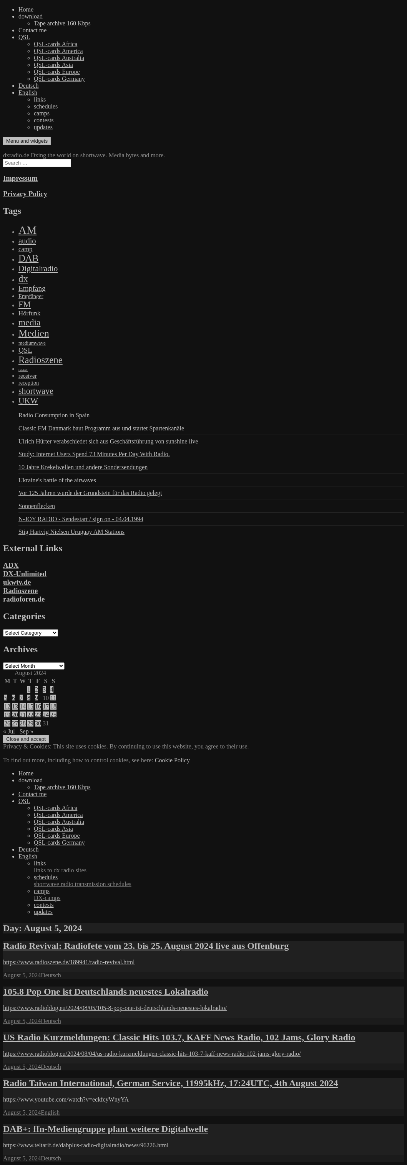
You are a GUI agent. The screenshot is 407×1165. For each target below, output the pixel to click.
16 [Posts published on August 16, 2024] (38, 706)
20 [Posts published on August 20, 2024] (15, 715)
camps (42, 113)
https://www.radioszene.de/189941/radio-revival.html (69, 962)
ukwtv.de (17, 582)
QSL (24, 37)
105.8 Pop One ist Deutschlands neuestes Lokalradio (105, 992)
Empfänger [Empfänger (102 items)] (30, 296)
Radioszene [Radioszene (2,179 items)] (40, 360)
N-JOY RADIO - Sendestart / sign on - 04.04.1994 (80, 519)
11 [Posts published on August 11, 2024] (53, 698)
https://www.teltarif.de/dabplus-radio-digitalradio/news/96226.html (85, 1145)
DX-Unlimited (25, 574)
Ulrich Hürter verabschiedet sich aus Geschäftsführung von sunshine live (108, 441)
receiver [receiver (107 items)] (27, 376)
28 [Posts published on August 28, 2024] (23, 723)
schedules (46, 106)
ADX (11, 565)
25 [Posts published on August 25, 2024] (53, 715)
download (30, 16)
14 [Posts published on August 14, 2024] (23, 706)
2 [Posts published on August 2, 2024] (36, 689)
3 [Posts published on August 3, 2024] (44, 689)
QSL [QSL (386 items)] (25, 350)
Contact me (32, 30)
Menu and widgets (27, 141)
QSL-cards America (58, 51)
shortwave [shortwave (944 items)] (35, 391)
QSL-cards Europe (57, 71)
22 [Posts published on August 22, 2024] (30, 715)
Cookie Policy (172, 760)
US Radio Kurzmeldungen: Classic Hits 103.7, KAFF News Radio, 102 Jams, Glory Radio (179, 1037)
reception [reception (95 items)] (28, 383)
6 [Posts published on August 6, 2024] (13, 698)
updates (43, 127)
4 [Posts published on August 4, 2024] (51, 689)
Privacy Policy (25, 194)
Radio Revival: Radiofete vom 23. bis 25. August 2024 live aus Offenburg (146, 946)
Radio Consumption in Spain (54, 415)
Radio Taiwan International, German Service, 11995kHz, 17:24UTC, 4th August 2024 (170, 1083)
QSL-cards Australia (59, 58)
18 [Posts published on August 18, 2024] (53, 706)
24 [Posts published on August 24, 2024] (46, 715)
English (27, 92)
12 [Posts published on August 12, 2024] (7, 706)
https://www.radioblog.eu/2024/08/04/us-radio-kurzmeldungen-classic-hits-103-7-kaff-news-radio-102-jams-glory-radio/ (152, 1053)
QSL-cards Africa (55, 44)
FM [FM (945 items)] (24, 304)
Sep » (26, 731)
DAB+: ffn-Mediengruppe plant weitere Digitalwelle (105, 1129)
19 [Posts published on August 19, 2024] (7, 715)
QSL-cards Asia (53, 65)
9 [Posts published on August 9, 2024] (36, 698)
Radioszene (20, 591)
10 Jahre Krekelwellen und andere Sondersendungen (83, 467)
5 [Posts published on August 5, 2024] (5, 698)
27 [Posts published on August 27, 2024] (15, 723)
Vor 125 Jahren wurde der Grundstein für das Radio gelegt (90, 493)
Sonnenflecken (36, 506)
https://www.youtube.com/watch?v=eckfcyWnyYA (66, 1099)
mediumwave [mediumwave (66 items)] (32, 343)
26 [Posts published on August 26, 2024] (7, 723)
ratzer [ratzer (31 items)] (23, 369)
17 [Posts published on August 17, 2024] (46, 706)
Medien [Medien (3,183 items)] (33, 333)
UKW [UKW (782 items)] (28, 400)
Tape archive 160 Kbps (62, 23)
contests (44, 120)
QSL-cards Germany (59, 78)
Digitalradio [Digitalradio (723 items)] (38, 268)
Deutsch (28, 85)
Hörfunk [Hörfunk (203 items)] (29, 313)
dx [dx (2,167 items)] (23, 278)
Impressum (20, 178)
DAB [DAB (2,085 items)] (28, 258)
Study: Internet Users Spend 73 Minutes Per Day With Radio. (94, 454)
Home (25, 9)
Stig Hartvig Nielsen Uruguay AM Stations (71, 531)
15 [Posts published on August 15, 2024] (30, 706)
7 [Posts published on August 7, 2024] (21, 698)
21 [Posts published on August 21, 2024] (23, 715)
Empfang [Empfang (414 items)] (32, 288)
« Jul (9, 731)
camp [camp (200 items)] (25, 249)
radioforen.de (24, 599)
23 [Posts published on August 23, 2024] (38, 715)
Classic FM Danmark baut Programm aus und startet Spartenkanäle (101, 428)
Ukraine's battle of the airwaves (57, 480)
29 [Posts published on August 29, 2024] (30, 723)
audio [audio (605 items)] (27, 241)
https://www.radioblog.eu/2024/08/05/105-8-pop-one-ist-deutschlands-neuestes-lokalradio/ (115, 1008)
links (40, 99)
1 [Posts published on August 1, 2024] (28, 689)
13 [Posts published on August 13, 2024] (15, 706)
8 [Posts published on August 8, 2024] (28, 698)
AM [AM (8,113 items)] (27, 230)
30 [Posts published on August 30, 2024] (38, 723)
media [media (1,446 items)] (29, 322)
